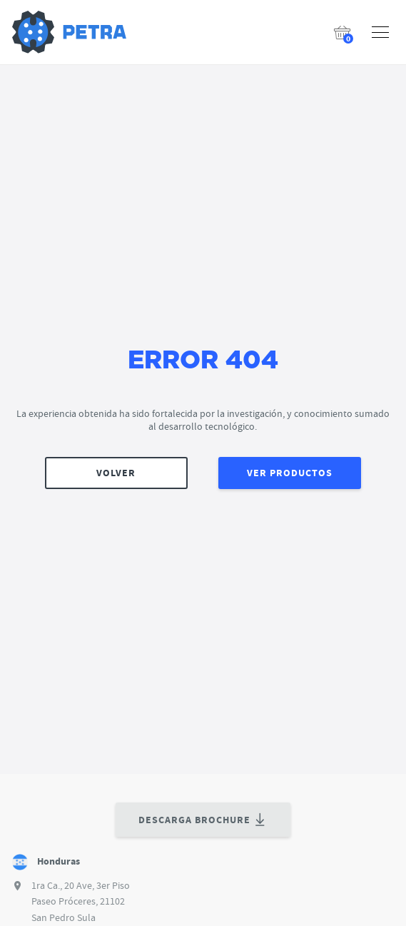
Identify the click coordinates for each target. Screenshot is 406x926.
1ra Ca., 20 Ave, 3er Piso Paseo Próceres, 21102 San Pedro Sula (80, 901)
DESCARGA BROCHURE (202, 820)
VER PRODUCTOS (290, 473)
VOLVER (116, 473)
